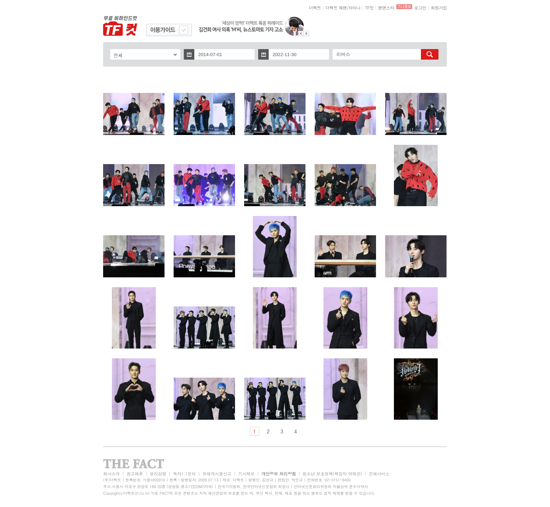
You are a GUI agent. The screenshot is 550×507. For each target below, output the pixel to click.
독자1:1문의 (184, 473)
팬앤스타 (386, 8)
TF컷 (369, 8)
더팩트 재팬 (336, 8)
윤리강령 (158, 473)
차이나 (354, 8)
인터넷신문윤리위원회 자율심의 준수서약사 (331, 486)
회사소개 (111, 473)
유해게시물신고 (216, 473)
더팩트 (315, 8)
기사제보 (246, 473)
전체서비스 (379, 473)
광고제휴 (134, 473)
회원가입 (439, 8)
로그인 (420, 8)
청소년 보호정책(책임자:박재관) (332, 473)
